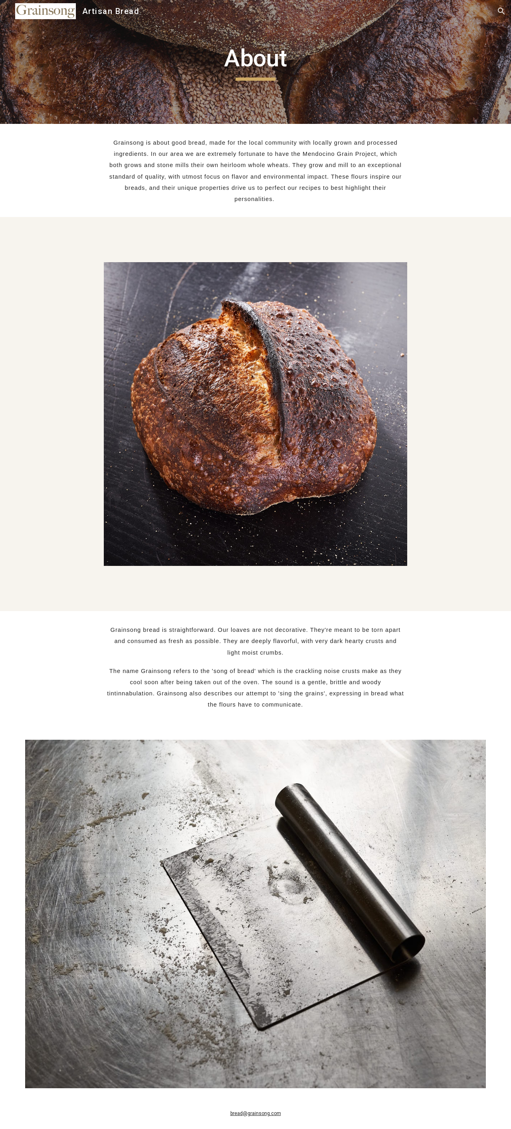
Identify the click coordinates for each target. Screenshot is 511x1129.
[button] (501, 11)
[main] (255, 62)
